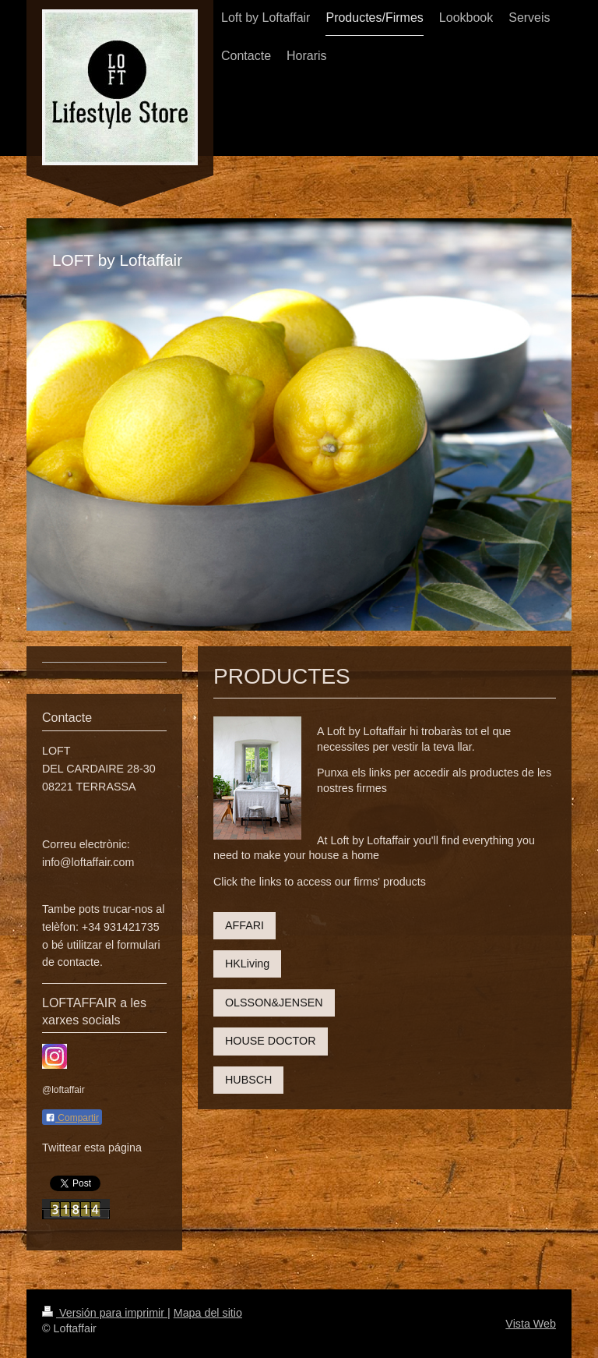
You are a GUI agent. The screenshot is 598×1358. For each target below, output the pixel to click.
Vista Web (530, 1323)
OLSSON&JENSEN (274, 1002)
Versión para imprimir (104, 1313)
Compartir (72, 1117)
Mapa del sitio (208, 1313)
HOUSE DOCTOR (270, 1040)
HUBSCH (248, 1079)
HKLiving (247, 963)
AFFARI (244, 925)
